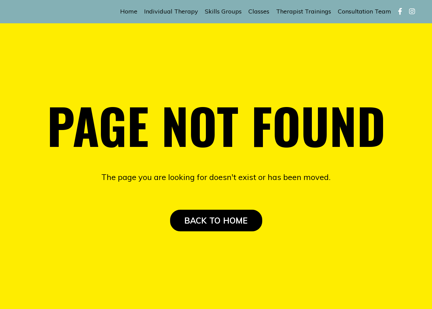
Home (128, 11)
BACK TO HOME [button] (216, 220)
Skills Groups (223, 11)
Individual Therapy (171, 11)
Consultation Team (364, 11)
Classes (258, 11)
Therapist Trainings (303, 11)
